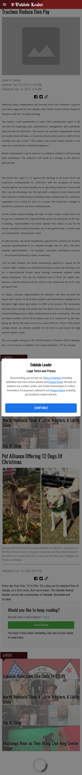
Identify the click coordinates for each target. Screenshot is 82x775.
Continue (41, 408)
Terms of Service (52, 377)
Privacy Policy (55, 382)
